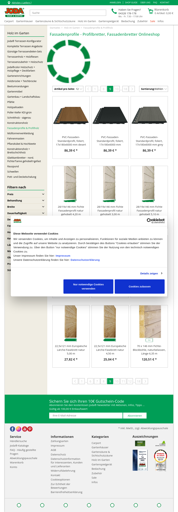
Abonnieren (135, 415)
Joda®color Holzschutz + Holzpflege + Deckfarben (21, 68)
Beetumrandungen (18, 86)
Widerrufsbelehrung (63, 470)
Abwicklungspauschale (23, 458)
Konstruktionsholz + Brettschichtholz (18, 150)
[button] (115, 2)
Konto (13, 467)
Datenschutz (58, 454)
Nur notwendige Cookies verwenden (88, 286)
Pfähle (10, 102)
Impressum (63, 255)
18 (125, 89)
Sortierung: (148, 89)
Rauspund (13, 166)
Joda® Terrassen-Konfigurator (24, 41)
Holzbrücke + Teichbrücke (22, 81)
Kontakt (164, 2)
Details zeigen (149, 273)
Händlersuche (18, 441)
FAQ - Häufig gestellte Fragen (23, 451)
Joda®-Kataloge (19, 445)
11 (123, 381)
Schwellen (13, 171)
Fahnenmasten (15, 138)
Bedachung (128, 21)
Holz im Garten (87, 21)
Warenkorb (16, 462)
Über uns (145, 2)
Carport (9, 21)
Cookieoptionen (60, 479)
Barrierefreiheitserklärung (66, 492)
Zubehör (142, 21)
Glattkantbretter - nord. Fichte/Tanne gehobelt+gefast (24, 159)
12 (130, 381)
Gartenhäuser (24, 21)
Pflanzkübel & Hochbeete (21, 143)
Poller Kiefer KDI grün (19, 112)
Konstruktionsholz (17, 122)
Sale (152, 21)
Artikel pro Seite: (64, 89)
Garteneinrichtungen (19, 75)
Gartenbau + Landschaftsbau (23, 96)
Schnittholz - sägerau (19, 117)
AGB (53, 450)
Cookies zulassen (140, 286)
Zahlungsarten (59, 441)
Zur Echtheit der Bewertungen (60, 485)
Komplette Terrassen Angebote (24, 46)
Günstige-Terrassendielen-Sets (24, 51)
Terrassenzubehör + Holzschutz (25, 62)
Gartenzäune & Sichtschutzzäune (55, 21)
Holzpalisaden (15, 107)
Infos (161, 21)
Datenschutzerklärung (85, 259)
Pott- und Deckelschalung (21, 176)
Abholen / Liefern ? (19, 3)
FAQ (155, 2)
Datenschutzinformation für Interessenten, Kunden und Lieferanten (67, 462)
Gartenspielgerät (108, 21)
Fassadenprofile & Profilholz (23, 128)
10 (117, 89)
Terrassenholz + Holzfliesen (22, 56)
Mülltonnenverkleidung (20, 133)
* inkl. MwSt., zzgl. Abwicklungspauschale (143, 428)
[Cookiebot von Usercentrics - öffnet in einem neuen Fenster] (149, 220)
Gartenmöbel (14, 91)
